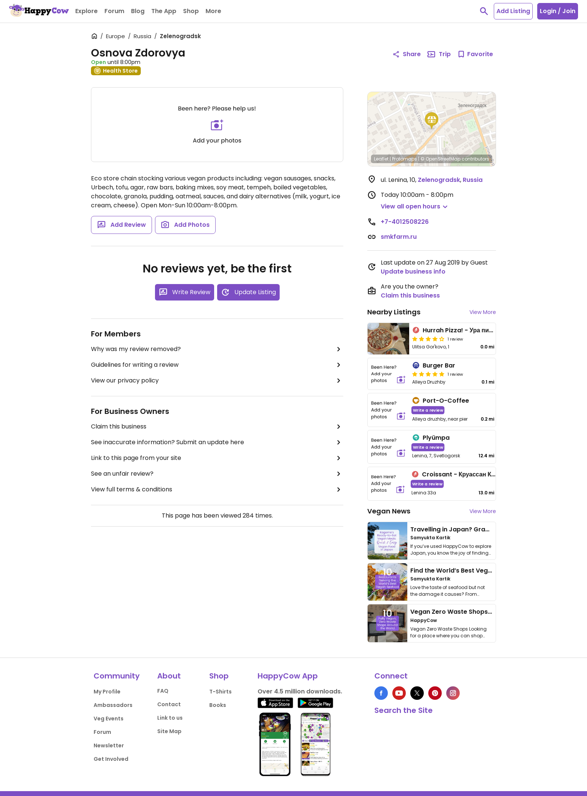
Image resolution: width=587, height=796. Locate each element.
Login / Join (557, 11)
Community (117, 676)
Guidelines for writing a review (217, 364)
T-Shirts (220, 691)
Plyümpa (436, 437)
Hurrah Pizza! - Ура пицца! (462, 330)
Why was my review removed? (217, 349)
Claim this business (217, 426)
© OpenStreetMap (440, 159)
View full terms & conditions (217, 489)
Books (217, 705)
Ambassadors (113, 705)
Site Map (169, 731)
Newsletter (109, 745)
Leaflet (381, 159)
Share (406, 54)
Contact (169, 704)
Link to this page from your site (217, 458)
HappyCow (423, 620)
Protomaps (404, 159)
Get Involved (111, 759)
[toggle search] (484, 11)
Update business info (413, 271)
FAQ (162, 691)
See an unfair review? (217, 473)
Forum (102, 732)
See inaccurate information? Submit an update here (217, 442)
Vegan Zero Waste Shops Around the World (476, 611)
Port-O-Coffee (446, 400)
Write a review (428, 410)
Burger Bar (439, 365)
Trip (439, 54)
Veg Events (109, 718)
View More (482, 312)
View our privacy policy (217, 380)
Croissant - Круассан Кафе (462, 474)
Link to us (170, 718)
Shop (219, 676)
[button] (431, 120)
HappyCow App (288, 676)
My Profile (107, 691)
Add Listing (513, 11)
